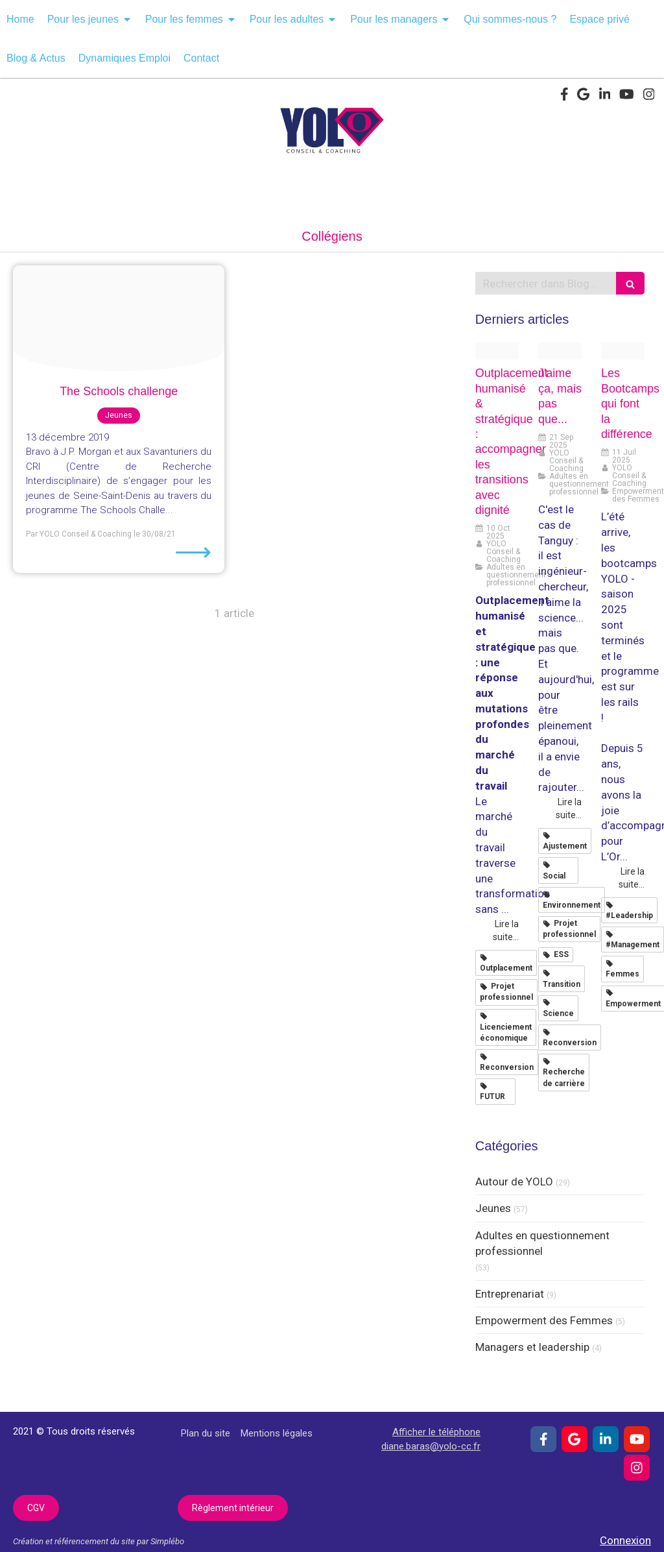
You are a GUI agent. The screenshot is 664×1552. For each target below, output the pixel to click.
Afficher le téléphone (436, 1432)
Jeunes (493, 1208)
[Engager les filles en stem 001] (118, 318)
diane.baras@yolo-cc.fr (430, 1446)
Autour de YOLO (514, 1181)
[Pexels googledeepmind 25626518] (560, 351)
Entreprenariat (509, 1293)
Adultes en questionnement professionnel (542, 1243)
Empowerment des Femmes (544, 1320)
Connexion (625, 1540)
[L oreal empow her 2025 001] (623, 351)
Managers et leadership (532, 1346)
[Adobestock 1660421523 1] (497, 351)
